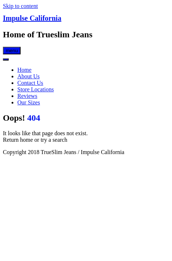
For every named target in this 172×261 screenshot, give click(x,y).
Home (24, 70)
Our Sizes (28, 102)
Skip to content (20, 6)
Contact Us (30, 83)
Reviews (27, 96)
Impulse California (32, 18)
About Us (28, 76)
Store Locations (35, 89)
